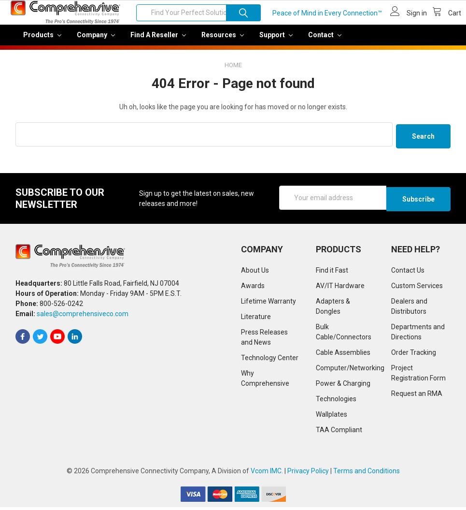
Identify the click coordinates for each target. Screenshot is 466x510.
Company (96, 41)
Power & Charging (343, 386)
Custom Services (417, 288)
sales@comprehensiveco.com (82, 317)
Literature (256, 319)
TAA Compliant (339, 433)
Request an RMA (416, 396)
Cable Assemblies (343, 355)
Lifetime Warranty (268, 304)
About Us (255, 273)
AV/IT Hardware (340, 288)
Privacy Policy (308, 474)
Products (42, 41)
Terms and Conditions (366, 474)
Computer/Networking (350, 371)
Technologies (336, 402)
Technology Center (269, 360)
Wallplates (331, 417)
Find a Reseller (158, 41)
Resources (222, 41)
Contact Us (407, 273)
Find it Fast (332, 273)
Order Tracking (413, 355)
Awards (253, 288)
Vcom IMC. (267, 474)
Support (276, 41)
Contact (324, 41)
